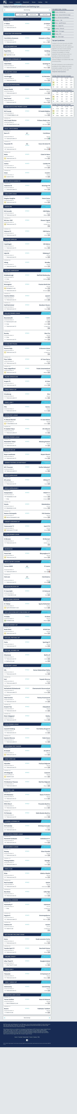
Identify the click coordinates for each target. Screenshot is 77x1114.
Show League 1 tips (47, 1023)
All (9, 14)
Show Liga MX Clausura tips (46, 628)
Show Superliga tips (46, 306)
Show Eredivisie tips (46, 666)
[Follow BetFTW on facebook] (27, 1107)
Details (26, 23)
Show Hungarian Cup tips (45, 588)
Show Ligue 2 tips (47, 1036)
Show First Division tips (46, 812)
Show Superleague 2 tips (45, 554)
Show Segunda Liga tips (46, 717)
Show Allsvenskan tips (46, 966)
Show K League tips (47, 913)
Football (18, 2)
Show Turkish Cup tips (46, 1048)
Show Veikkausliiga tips (46, 443)
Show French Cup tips (46, 456)
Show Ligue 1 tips (47, 19)
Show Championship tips (46, 337)
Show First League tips (46, 481)
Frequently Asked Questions (59, 72)
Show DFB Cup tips (47, 516)
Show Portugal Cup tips (46, 704)
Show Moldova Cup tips (46, 653)
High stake (45, 14)
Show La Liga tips (47, 935)
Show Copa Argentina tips (46, 33)
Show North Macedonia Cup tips (46, 679)
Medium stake (33, 14)
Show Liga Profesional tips (46, 107)
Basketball (26, 2)
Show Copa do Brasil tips (46, 150)
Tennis (33, 2)
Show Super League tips (46, 238)
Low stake (21, 14)
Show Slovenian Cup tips (46, 888)
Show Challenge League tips (46, 1001)
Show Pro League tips (46, 71)
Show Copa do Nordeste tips (46, 225)
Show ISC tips (48, 615)
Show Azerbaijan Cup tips (45, 59)
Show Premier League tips (46, 129)
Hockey (40, 2)
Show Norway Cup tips (46, 691)
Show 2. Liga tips (47, 856)
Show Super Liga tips (46, 825)
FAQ (46, 2)
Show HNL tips (47, 251)
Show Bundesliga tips (46, 46)
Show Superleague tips (46, 542)
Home (11, 2)
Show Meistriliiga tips (46, 410)
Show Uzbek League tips (46, 1061)
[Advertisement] (27, 94)
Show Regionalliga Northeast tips (47, 529)
